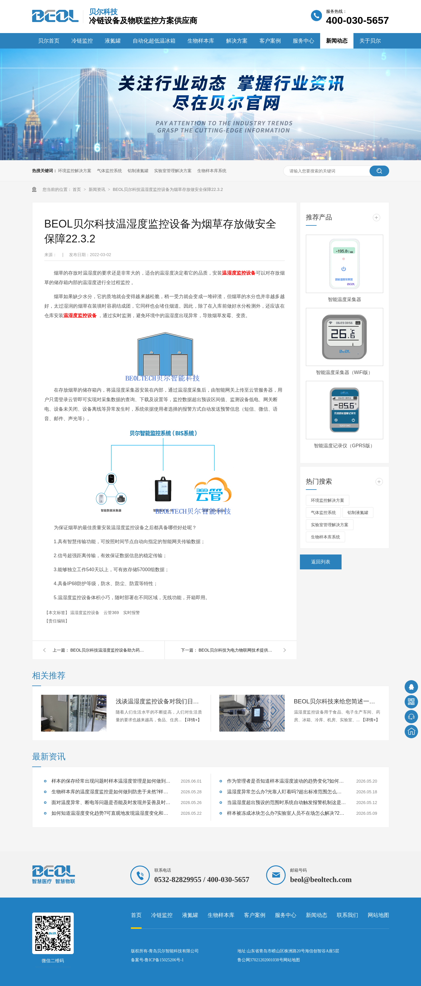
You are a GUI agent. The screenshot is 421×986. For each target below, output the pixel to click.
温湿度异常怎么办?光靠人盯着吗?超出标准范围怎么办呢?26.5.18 (286, 791)
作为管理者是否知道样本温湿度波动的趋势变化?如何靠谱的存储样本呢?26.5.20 (286, 780)
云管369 (112, 612)
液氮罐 (113, 41)
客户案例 (270, 41)
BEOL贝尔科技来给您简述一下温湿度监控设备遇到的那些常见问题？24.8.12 (337, 701)
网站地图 (378, 915)
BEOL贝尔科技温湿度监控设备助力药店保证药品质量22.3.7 (109, 650)
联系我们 (347, 915)
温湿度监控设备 (239, 272)
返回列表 (320, 561)
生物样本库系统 (211, 170)
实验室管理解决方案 (173, 170)
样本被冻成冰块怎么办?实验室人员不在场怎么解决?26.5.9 (286, 813)
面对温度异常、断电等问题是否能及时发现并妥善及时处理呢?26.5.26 (110, 802)
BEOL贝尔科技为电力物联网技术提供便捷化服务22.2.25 (237, 650)
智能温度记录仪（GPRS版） (344, 445)
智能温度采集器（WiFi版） (344, 372)
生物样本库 (200, 41)
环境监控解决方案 (74, 170)
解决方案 (237, 41)
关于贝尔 (370, 41)
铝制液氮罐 (138, 170)
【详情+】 (192, 719)
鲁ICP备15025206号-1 (164, 960)
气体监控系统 (109, 170)
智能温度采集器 (344, 299)
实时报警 (131, 612)
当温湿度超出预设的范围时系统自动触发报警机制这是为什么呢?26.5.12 (286, 802)
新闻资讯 (98, 189)
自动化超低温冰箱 (154, 41)
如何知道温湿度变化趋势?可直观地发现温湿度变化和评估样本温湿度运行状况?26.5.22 (110, 813)
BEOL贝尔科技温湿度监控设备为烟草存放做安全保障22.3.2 (168, 189)
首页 (77, 189)
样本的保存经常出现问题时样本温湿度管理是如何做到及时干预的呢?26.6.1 (110, 780)
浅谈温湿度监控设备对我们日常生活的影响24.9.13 (159, 701)
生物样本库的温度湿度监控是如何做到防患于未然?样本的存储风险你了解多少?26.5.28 (110, 791)
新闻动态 (337, 41)
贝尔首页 (49, 41)
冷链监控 (82, 41)
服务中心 (303, 41)
